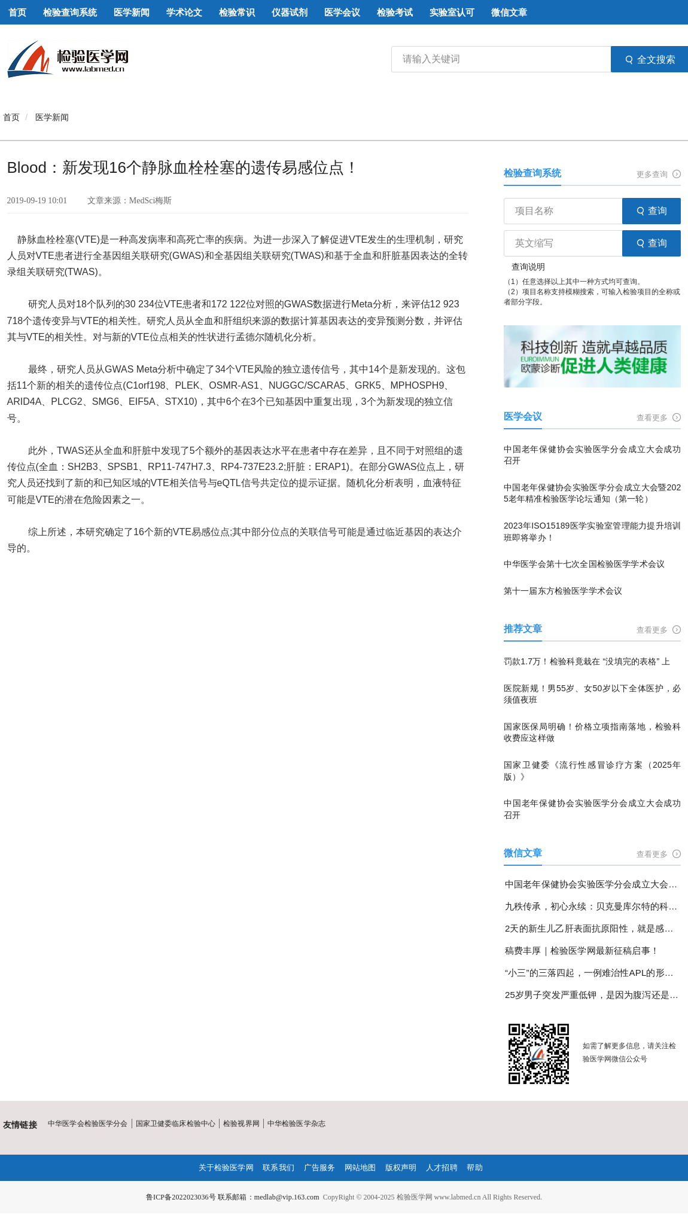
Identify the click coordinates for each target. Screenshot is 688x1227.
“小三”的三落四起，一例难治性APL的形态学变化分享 (593, 972)
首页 (11, 117)
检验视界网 (239, 1123)
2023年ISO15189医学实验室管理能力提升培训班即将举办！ (592, 531)
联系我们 (276, 1168)
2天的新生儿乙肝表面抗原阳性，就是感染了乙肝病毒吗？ (593, 928)
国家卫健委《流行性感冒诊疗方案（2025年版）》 (592, 771)
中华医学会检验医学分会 (87, 1123)
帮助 (481, 1168)
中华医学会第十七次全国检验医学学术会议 (583, 564)
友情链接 (19, 1125)
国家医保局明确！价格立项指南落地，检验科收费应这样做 (592, 732)
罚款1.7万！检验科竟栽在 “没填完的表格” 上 (586, 661)
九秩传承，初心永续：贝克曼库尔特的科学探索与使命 (593, 906)
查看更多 (659, 417)
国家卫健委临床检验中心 (174, 1123)
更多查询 (659, 174)
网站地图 (361, 1168)
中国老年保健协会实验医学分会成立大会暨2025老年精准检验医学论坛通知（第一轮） (592, 493)
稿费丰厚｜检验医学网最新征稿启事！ (581, 950)
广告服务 (319, 1168)
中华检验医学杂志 (293, 1123)
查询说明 (528, 266)
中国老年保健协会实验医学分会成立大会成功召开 (592, 455)
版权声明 (404, 1168)
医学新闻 (52, 117)
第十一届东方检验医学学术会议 (562, 591)
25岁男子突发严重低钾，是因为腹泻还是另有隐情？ (593, 995)
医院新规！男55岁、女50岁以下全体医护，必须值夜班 (592, 694)
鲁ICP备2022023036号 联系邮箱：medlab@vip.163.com (233, 1197)
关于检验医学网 (220, 1168)
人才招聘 (447, 1168)
